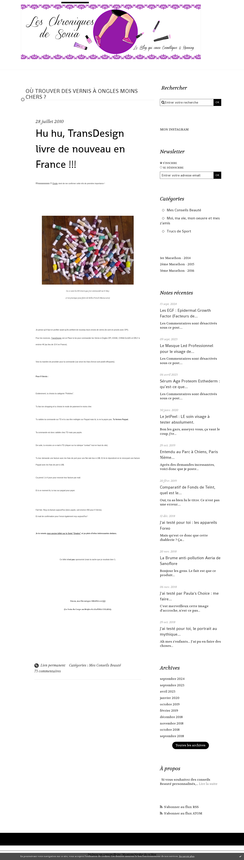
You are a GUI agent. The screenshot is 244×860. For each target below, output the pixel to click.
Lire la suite (208, 786)
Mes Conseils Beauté (106, 665)
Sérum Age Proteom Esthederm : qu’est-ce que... (190, 385)
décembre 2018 (172, 719)
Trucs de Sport (180, 232)
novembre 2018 (172, 725)
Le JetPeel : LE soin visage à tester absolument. (186, 421)
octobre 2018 (170, 731)
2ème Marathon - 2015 (178, 266)
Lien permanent (50, 665)
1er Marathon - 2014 (176, 260)
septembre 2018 (172, 738)
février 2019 (169, 712)
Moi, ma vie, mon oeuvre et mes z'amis (188, 221)
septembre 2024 (173, 681)
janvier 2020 (170, 700)
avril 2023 (168, 693)
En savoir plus (186, 856)
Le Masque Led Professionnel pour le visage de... (187, 350)
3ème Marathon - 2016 (178, 273)
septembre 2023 (173, 687)
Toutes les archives (190, 747)
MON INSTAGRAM (175, 129)
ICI (104, 601)
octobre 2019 (170, 706)
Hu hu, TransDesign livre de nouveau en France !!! (88, 148)
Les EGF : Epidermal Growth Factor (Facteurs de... (186, 315)
